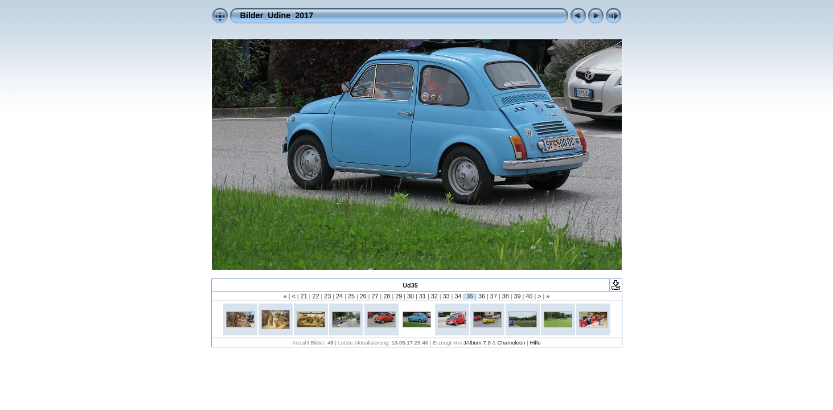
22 (315, 296)
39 (517, 296)
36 (482, 296)
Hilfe (535, 342)
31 (422, 296)
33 (446, 296)
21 (304, 296)
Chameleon (512, 342)
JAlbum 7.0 (477, 342)
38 (505, 296)
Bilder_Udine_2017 (277, 15)
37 (494, 296)
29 (398, 296)
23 (327, 296)
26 (363, 296)
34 (458, 296)
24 (339, 296)
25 (351, 296)
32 (434, 296)
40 (529, 296)
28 (386, 296)
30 (410, 296)
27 (375, 296)
